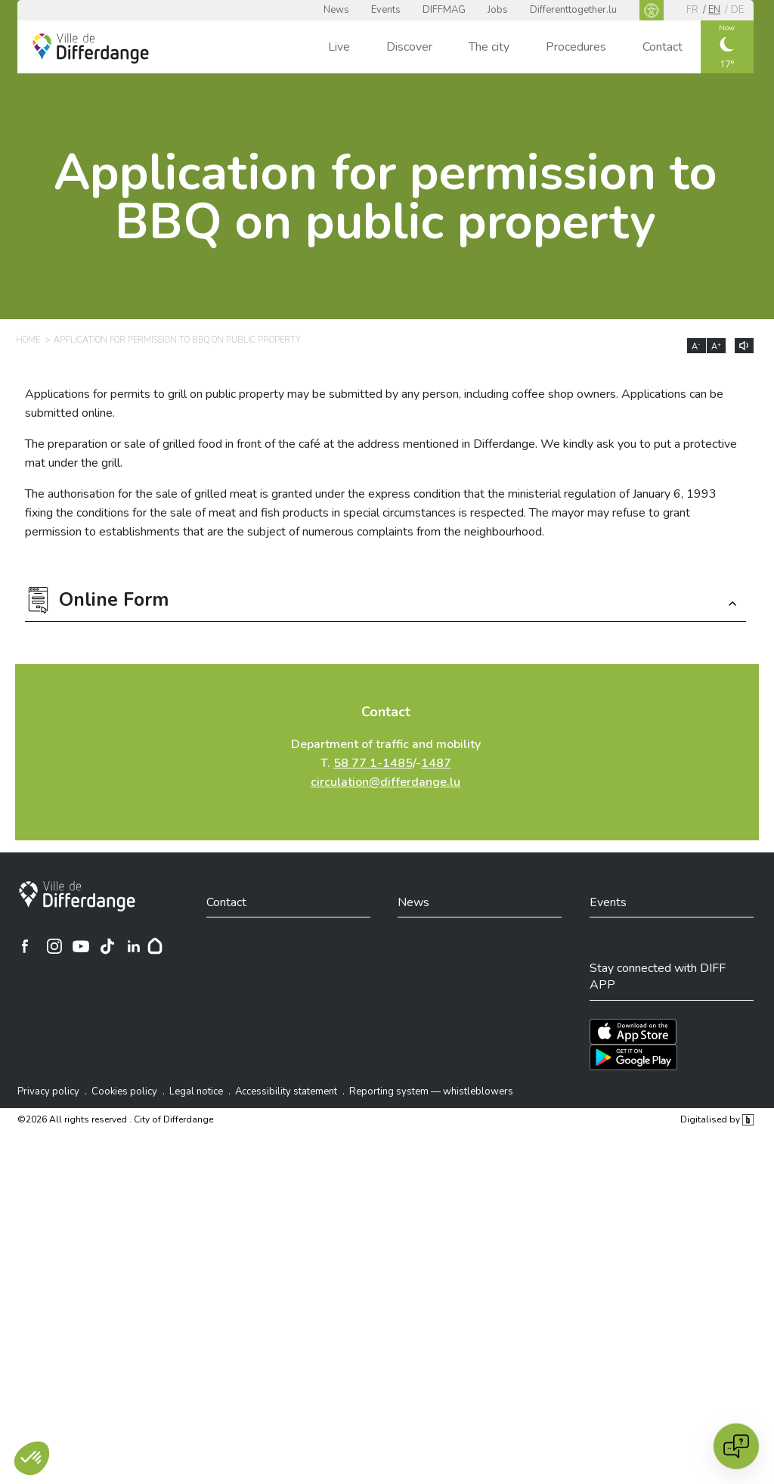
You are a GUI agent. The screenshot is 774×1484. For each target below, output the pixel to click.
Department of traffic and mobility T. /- (386, 763)
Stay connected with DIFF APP (658, 976)
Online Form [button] (114, 602)
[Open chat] (736, 1446)
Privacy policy (48, 1091)
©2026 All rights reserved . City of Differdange (115, 1119)
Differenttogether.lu (573, 10)
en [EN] (714, 10)
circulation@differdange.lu (385, 782)
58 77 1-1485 (373, 763)
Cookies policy (124, 1091)
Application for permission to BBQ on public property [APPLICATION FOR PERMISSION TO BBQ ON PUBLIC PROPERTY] (177, 340)
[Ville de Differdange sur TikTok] (107, 946)
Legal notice (196, 1091)
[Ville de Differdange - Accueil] (90, 48)
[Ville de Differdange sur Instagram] (54, 946)
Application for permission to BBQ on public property (385, 197)
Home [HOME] (28, 340)
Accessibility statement (286, 1091)
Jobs (498, 10)
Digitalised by (716, 1119)
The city (489, 47)
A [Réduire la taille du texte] (696, 346)
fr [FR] (692, 10)
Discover (409, 47)
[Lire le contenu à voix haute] (744, 345)
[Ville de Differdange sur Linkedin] (133, 946)
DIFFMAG (444, 10)
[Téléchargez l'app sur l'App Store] (633, 1032)
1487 (436, 763)
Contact (662, 47)
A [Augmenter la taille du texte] (716, 346)
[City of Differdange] (77, 896)
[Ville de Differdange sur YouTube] (80, 946)
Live (339, 47)
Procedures (576, 47)
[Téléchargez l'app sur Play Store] (633, 1057)
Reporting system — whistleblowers (431, 1091)
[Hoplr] (155, 946)
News (336, 10)
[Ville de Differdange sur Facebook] (25, 946)
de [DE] (737, 10)
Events (386, 10)
